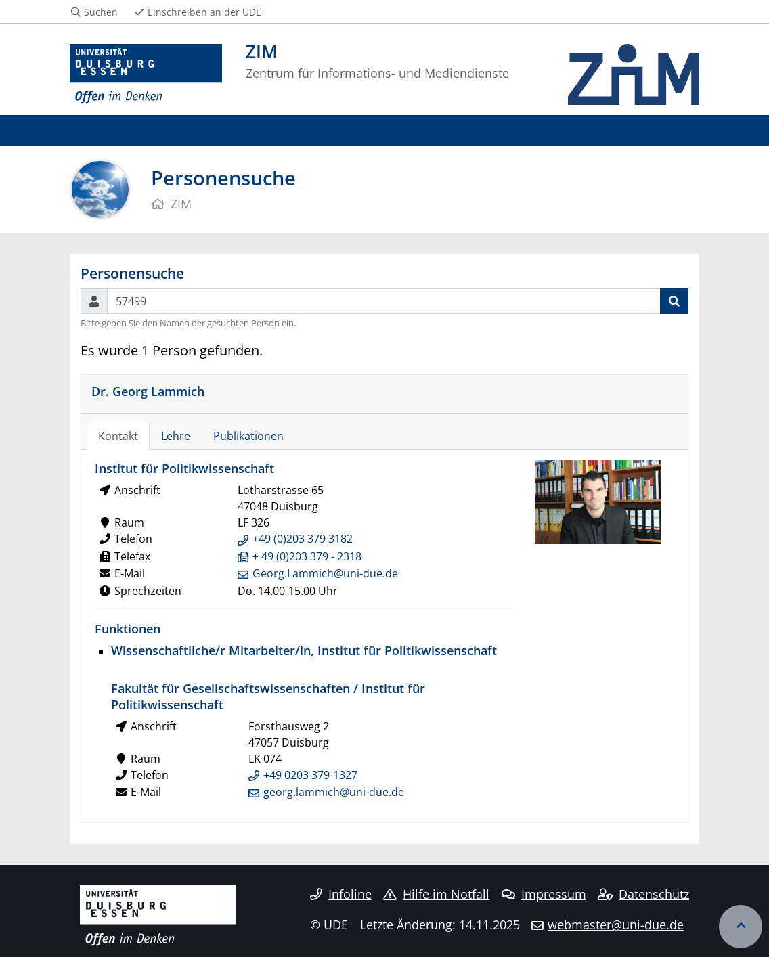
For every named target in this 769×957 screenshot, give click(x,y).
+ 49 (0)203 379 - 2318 (306, 556)
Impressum (544, 894)
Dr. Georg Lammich (147, 390)
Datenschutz (643, 894)
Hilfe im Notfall (436, 894)
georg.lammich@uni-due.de (333, 791)
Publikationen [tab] (248, 435)
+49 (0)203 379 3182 (302, 538)
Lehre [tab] (175, 435)
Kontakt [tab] (118, 435)
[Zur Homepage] (146, 74)
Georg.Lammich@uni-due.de (325, 573)
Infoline (341, 894)
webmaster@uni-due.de (616, 924)
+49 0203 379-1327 (310, 774)
